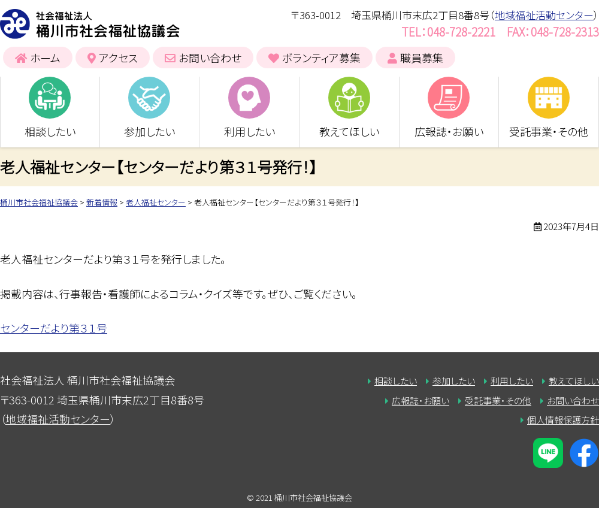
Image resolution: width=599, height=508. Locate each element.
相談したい (50, 131)
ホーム (45, 57)
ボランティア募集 (321, 57)
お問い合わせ (210, 57)
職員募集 (421, 57)
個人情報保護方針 (563, 419)
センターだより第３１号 (53, 327)
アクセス (118, 57)
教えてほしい (349, 131)
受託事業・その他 (548, 131)
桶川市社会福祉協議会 (90, 24)
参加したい (149, 131)
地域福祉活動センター (544, 14)
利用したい (249, 131)
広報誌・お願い (449, 131)
